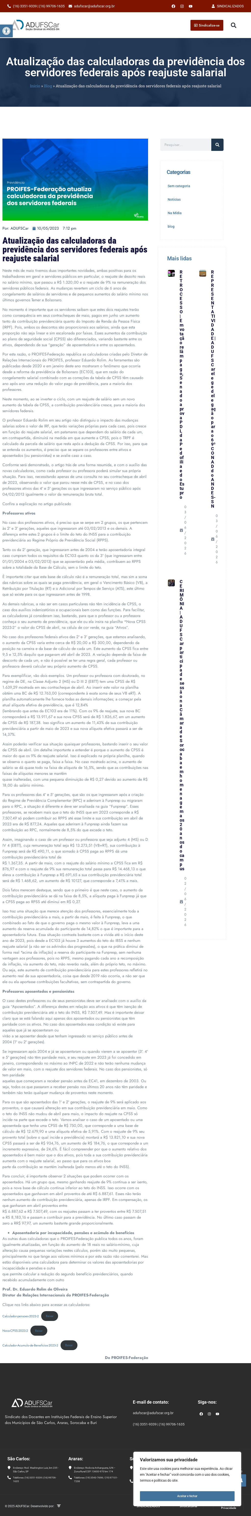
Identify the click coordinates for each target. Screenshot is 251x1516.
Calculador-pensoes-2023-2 (20, 1316)
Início (35, 85)
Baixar (49, 1316)
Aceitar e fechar (187, 1496)
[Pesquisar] (217, 145)
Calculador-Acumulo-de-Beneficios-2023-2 (30, 1345)
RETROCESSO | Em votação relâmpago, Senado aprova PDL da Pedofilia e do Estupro (182, 384)
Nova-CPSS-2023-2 (15, 1330)
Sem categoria (179, 186)
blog (171, 226)
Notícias (174, 199)
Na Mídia (175, 213)
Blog (48, 85)
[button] (6, 31)
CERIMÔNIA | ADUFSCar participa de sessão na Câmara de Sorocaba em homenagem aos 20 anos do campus (182, 725)
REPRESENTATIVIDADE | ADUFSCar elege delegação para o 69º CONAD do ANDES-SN (213, 389)
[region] (187, 1481)
